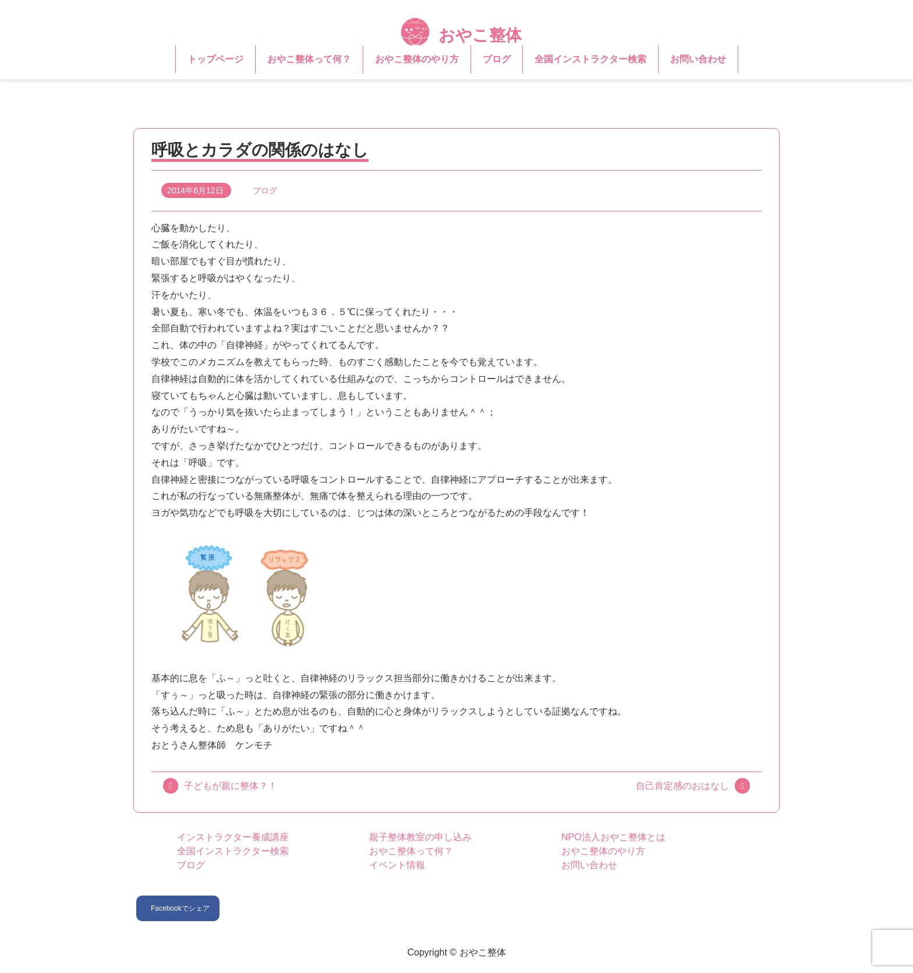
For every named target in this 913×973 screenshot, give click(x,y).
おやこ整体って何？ (309, 59)
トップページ (215, 59)
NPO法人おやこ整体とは (613, 837)
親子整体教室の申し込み (420, 837)
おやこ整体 (461, 35)
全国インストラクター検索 (590, 59)
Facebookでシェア (180, 908)
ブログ (497, 59)
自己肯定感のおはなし (682, 786)
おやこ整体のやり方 (417, 59)
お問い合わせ (698, 59)
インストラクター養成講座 (233, 837)
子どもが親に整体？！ (230, 786)
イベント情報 (397, 865)
